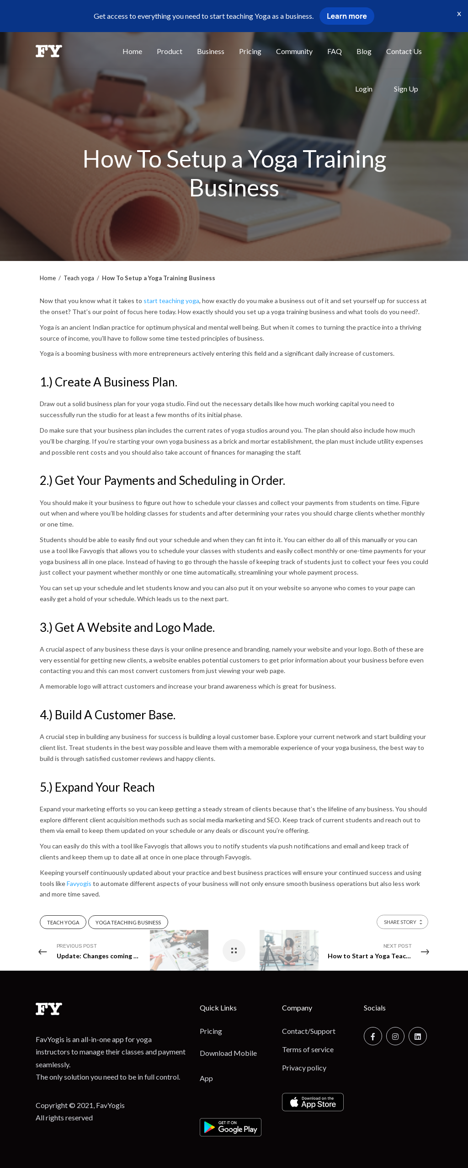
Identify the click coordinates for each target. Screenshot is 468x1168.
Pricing (211, 1031)
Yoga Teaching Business (128, 922)
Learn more (347, 16)
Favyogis (79, 883)
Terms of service (308, 1049)
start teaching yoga (171, 300)
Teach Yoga (63, 922)
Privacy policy (304, 1067)
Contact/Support (308, 1031)
